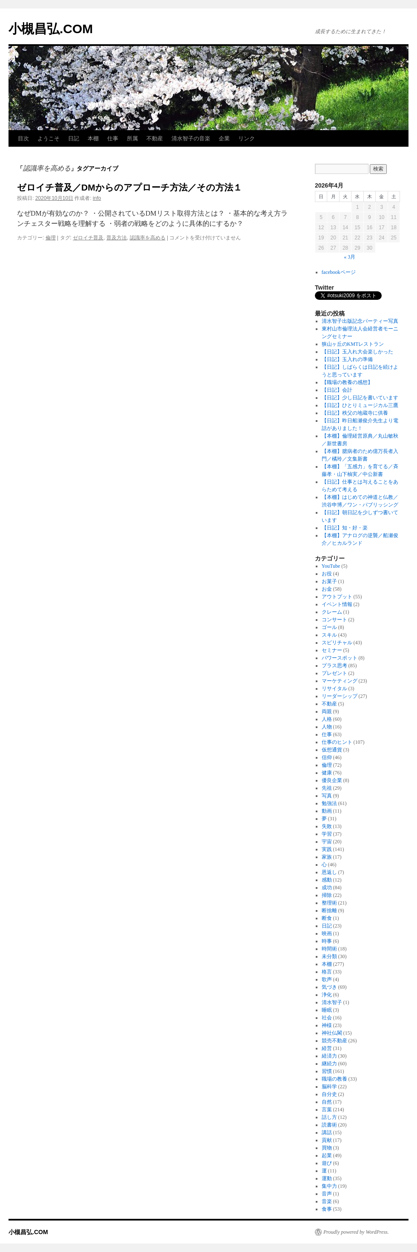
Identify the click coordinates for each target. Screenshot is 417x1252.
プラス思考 (334, 666)
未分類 (329, 956)
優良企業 (332, 780)
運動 (327, 1178)
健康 (327, 773)
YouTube (331, 566)
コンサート (334, 620)
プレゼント (334, 673)
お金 (327, 589)
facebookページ (339, 272)
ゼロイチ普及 (88, 238)
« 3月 (349, 257)
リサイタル (334, 688)
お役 (327, 574)
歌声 (327, 979)
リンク (246, 138)
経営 (327, 1048)
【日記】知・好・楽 (345, 528)
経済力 (329, 1056)
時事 (327, 941)
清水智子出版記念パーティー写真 (360, 321)
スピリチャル (337, 643)
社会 (327, 1018)
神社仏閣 (332, 1033)
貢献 (327, 1140)
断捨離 (329, 910)
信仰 (327, 757)
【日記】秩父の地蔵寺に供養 (355, 413)
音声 (327, 1194)
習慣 (327, 1071)
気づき (329, 987)
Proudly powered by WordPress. (356, 1232)
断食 (327, 918)
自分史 (329, 1094)
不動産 (154, 138)
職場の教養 (334, 1079)
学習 (327, 834)
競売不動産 (334, 1041)
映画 (327, 933)
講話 (327, 1132)
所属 (132, 138)
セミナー (332, 650)
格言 (327, 972)
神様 (327, 1025)
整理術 (329, 903)
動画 (327, 811)
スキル (329, 635)
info (97, 198)
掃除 (327, 895)
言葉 (327, 1110)
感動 (327, 880)
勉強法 (329, 803)
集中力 (329, 1186)
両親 (327, 711)
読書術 (329, 1125)
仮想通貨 (332, 750)
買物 (327, 1148)
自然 (327, 1102)
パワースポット (339, 658)
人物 (327, 727)
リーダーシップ (339, 696)
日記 (73, 138)
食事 (327, 1209)
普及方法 (116, 238)
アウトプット (337, 597)
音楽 (327, 1201)
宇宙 (327, 842)
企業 (224, 138)
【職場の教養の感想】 (350, 382)
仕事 (112, 138)
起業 (327, 1155)
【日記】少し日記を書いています (360, 398)
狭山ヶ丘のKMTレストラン (353, 344)
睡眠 (327, 1010)
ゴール (329, 627)
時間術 (329, 949)
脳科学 (329, 1087)
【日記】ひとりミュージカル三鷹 (360, 405)
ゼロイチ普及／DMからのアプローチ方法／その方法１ (129, 187)
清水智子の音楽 (190, 138)
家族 (327, 857)
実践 (327, 849)
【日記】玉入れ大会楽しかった (357, 352)
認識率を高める (148, 238)
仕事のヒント (337, 742)
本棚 (93, 138)
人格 (327, 719)
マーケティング (339, 681)
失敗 (327, 826)
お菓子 (329, 581)
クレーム (332, 612)
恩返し (329, 872)
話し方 (329, 1117)
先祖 (327, 788)
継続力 (329, 1064)
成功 (327, 888)
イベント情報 (337, 604)
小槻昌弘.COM (51, 29)
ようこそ (48, 138)
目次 (23, 138)
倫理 (51, 238)
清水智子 (332, 1002)
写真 (327, 796)
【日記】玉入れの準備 (347, 359)
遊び (327, 1163)
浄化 (327, 995)
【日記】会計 (337, 390)
